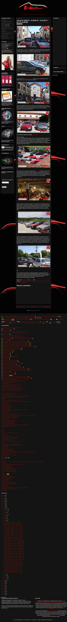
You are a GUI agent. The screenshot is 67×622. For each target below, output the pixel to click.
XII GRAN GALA (4, 490)
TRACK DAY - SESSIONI (6, 475)
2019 (4, 504)
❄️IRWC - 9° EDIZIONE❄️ (6, 334)
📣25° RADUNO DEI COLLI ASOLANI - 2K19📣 (10, 360)
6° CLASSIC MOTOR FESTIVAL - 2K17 (8, 394)
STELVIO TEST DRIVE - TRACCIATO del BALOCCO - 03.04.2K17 (13, 464)
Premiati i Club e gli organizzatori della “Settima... (12, 523)
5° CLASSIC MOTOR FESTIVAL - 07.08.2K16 (9, 393)
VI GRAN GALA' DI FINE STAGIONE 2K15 (9, 482)
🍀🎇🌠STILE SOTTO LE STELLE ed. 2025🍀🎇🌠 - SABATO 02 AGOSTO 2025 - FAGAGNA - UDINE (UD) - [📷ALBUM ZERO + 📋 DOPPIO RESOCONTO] (29, 321)
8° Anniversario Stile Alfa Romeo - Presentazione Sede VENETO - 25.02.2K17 (15, 396)
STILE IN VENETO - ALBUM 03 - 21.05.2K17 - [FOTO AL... (14, 529)
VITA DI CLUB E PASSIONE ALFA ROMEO (9, 489)
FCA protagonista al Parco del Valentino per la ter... (12, 521)
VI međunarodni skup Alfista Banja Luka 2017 (9, 483)
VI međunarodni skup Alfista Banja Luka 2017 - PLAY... (13, 565)
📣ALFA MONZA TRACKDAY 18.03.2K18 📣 (9, 364)
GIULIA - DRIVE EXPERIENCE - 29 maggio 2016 (10, 433)
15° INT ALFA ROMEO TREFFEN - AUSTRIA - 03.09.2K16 (11, 385)
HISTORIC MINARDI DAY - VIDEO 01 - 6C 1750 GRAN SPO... (14, 551)
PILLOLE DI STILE (5, 456)
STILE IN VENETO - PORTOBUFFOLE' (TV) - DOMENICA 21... (14, 535)
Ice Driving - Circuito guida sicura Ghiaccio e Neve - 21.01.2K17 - (13, 441)
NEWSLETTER (4, 31)
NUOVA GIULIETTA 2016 (6, 453)
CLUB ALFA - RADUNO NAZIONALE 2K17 (9, 420)
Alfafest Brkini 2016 (5, 412)
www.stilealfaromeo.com (28, 78)
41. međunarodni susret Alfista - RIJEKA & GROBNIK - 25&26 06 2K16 (14, 389)
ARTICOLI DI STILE (5, 36)
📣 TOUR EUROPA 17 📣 (6, 357)
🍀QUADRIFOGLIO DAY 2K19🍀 (7, 352)
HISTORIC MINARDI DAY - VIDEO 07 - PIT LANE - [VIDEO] (14, 540)
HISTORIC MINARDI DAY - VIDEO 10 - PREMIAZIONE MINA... (14, 548)
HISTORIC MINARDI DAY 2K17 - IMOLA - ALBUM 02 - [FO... (14, 557)
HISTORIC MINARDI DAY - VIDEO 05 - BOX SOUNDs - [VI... (14, 543)
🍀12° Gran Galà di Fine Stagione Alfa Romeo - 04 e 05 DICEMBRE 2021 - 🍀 (15, 341)
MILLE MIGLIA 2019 (5, 448)
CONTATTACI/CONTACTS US (6, 21)
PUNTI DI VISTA (4, 459)
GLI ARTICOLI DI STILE (6, 435)
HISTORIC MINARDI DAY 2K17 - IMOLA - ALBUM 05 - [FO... (14, 553)
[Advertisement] (33, 297)
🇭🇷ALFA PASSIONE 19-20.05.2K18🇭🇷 (8, 328)
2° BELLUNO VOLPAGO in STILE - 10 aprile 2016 (10, 386)
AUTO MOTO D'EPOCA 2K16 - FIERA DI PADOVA (10, 416)
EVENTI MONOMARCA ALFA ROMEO (26, 281)
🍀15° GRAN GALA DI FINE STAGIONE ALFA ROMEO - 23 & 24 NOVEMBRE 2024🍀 (16, 345)
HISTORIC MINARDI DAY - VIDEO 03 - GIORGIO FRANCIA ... (14, 546)
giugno (5, 518)
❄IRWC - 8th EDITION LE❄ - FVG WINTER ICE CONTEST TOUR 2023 (14, 333)
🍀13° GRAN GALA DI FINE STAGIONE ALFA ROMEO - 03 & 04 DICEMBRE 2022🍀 (16, 342)
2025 (4, 495)
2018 (4, 506)
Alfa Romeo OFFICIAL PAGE (6, 404)
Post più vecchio (46, 306)
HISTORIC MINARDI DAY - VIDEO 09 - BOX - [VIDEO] (13, 537)
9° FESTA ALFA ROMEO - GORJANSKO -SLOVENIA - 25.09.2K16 (13, 397)
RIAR (2, 460)
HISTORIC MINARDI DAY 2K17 (7, 439)
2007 (4, 594)
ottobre (5, 512)
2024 (4, 496)
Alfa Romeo (4, 398)
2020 (4, 503)
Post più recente (20, 306)
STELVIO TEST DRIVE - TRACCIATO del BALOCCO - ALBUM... (14, 564)
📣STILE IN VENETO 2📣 (6, 371)
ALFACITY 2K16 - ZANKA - (6, 411)
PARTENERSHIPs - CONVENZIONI (7, 28)
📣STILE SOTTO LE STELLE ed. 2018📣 (9, 372)
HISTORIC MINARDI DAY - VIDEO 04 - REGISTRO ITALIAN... (14, 545)
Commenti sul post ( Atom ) (35, 310)
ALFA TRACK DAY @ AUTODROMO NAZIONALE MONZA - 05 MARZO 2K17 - (15, 409)
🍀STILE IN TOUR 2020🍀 (6, 353)
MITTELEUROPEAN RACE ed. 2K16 (8, 449)
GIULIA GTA (4, 434)
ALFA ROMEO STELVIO (6, 405)
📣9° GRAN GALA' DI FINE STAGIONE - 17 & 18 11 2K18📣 (12, 363)
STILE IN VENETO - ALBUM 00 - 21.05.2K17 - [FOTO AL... (14, 534)
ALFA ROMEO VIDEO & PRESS (7, 407)
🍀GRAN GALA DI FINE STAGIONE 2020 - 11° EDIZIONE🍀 (12, 349)
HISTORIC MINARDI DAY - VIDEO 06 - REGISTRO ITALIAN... (14, 542)
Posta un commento (21, 287)
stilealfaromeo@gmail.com (54, 615)
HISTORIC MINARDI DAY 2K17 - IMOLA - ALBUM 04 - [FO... (14, 554)
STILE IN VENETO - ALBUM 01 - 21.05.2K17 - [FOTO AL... (14, 532)
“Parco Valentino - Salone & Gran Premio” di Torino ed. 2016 (12, 327)
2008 (4, 593)
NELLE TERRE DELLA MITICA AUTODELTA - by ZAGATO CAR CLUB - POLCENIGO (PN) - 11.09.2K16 (19, 452)
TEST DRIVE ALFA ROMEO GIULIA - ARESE (9, 471)
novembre (5, 510)
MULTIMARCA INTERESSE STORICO (8, 450)
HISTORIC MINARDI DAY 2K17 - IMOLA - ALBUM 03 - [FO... (14, 556)
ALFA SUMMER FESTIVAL (6, 408)
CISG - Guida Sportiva (5, 419)
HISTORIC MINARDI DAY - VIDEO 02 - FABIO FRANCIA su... (14, 549)
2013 (4, 585)
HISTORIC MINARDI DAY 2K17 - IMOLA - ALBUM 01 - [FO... (14, 559)
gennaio (5, 578)
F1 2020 (3, 427)
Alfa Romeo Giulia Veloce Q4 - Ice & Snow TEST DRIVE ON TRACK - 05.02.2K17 (16, 401)
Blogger (53, 619)
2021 (4, 501)
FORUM (3, 430)
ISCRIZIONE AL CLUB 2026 (6, 23)
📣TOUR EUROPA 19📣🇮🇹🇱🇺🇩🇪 (7, 375)
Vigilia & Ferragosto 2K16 (6, 486)
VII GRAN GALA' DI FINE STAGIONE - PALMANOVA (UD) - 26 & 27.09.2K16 (15, 487)
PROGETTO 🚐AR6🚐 (5, 24)
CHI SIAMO (3, 29)
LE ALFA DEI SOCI (5, 446)
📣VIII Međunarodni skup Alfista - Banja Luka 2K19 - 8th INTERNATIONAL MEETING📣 (17, 378)
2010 (4, 590)
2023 (4, 498)
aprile (5, 573)
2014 (4, 583)
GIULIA (3, 431)
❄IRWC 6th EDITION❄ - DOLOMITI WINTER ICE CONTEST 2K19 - (13, 337)
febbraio (5, 577)
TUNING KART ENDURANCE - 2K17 (8, 478)
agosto (5, 515)
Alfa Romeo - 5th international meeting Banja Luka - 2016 (11, 400)
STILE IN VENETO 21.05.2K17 (39, 281)
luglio (5, 517)
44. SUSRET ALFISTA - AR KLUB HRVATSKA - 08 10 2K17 (12, 390)
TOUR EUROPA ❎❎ (5, 474)
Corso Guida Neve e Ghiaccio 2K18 (8, 423)
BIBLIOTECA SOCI (5, 34)
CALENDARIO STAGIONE (6, 26)
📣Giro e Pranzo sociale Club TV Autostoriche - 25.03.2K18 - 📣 (13, 367)
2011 (4, 588)
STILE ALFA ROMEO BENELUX (7, 33)
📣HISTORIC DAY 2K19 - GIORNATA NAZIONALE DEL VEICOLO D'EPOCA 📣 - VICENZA (17, 370)
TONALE (3, 472)
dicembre (5, 509)
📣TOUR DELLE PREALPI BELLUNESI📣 (9, 374)
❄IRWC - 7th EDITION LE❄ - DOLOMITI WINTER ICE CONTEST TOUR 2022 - (15, 331)
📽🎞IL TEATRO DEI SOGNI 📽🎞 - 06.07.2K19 (10, 379)
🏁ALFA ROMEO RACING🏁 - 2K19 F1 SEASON (10, 356)
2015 (4, 582)
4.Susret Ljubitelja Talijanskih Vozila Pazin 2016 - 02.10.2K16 (12, 387)
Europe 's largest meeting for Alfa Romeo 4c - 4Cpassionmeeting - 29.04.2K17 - (16, 424)
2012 (4, 586)
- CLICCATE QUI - (35, 134)
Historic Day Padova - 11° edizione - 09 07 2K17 (10, 438)
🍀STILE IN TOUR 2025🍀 (6, 354)
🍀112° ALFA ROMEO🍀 (6, 339)
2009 (4, 591)
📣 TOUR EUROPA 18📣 (6, 359)
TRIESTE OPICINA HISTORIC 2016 (8, 476)
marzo (5, 575)
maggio (5, 520)
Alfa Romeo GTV (4, 402)
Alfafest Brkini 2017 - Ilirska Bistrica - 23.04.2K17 (10, 413)
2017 (4, 507)
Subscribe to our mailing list (7, 179)
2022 (4, 500)
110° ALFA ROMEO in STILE (6, 383)
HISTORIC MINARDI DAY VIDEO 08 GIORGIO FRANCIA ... (13, 538)
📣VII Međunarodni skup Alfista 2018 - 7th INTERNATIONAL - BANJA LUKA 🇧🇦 (15, 376)
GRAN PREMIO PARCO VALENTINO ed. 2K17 (9, 437)
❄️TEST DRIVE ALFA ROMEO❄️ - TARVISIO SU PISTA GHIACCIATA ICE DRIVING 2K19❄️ (17, 338)
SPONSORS (4, 463)
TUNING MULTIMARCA (6, 479)
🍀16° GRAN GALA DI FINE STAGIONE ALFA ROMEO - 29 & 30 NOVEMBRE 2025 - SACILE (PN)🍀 (19, 317)
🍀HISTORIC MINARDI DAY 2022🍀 (8, 350)
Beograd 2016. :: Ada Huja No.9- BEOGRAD (9, 417)
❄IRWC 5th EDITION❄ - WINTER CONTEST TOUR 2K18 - (11, 335)
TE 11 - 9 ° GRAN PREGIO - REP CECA (8, 468)
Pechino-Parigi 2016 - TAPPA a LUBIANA (9, 454)
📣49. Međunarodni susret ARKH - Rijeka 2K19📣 (10, 361)
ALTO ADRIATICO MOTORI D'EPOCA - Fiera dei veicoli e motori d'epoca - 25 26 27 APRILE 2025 (18, 415)
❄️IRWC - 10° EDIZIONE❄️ (6, 330)
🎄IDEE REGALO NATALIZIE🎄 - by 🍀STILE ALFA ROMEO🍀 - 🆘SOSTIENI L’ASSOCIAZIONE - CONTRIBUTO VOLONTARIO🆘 (7, 46)
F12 (2, 428)
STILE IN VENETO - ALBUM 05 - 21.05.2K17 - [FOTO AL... (14, 526)
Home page (33, 306)
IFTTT (3, 442)
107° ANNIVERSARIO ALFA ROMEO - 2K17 (9, 382)
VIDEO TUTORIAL (5, 485)
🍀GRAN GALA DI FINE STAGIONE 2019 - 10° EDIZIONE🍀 (12, 348)
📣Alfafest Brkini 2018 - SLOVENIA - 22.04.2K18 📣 (11, 365)
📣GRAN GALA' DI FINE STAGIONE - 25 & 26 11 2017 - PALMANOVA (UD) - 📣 (15, 368)
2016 (4, 580)
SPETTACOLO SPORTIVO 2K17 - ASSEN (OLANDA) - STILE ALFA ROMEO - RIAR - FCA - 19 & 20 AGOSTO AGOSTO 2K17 (23, 461)
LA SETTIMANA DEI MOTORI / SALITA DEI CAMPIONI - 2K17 (12, 445)
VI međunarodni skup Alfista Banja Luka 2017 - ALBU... (13, 567)
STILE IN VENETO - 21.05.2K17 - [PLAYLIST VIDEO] (13, 524)
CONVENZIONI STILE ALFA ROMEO (8, 422)
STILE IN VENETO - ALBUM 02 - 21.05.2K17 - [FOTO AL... (14, 531)
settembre (6, 514)
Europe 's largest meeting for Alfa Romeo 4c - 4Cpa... (13, 560)
